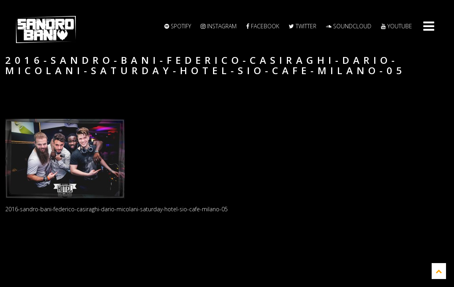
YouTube (396, 26)
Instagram (219, 26)
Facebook (262, 26)
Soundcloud (348, 26)
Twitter (302, 26)
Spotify (177, 26)
